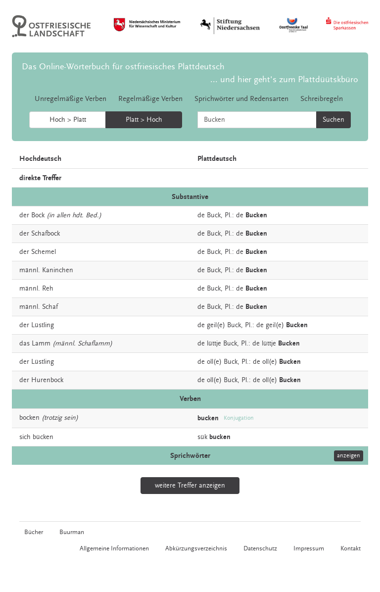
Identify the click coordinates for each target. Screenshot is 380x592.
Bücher (33, 532)
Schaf (50, 307)
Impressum (308, 548)
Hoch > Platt (67, 120)
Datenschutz (260, 548)
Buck (214, 215)
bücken (43, 437)
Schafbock (45, 234)
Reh (47, 289)
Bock (38, 215)
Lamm (41, 343)
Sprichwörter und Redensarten (241, 99)
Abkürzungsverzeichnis (196, 548)
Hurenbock (47, 380)
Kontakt (350, 548)
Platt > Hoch (144, 120)
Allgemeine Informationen (114, 548)
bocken (29, 418)
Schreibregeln (321, 99)
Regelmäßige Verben (150, 99)
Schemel (43, 252)
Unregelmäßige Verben (70, 99)
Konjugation (239, 418)
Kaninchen (57, 270)
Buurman (71, 532)
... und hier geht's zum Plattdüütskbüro (284, 79)
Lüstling (42, 325)
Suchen (333, 120)
